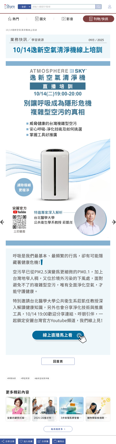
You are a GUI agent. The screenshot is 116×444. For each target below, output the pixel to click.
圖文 (43, 19)
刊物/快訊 (101, 19)
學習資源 (26, 378)
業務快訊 (12, 378)
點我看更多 (57, 429)
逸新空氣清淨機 (42, 378)
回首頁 (58, 361)
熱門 (16, 19)
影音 (70, 19)
